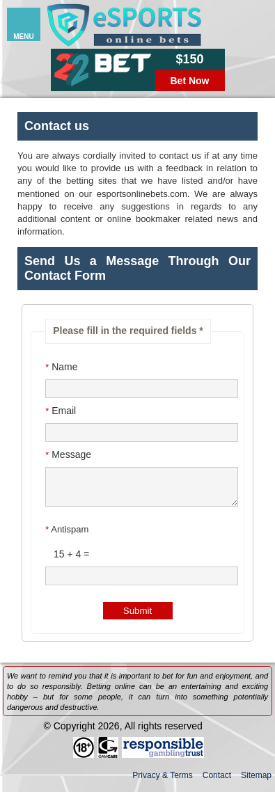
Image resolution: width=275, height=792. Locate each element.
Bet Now (190, 80)
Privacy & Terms (162, 781)
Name (61, 366)
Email (60, 410)
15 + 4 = (67, 560)
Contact (217, 781)
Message (68, 454)
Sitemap (256, 781)
